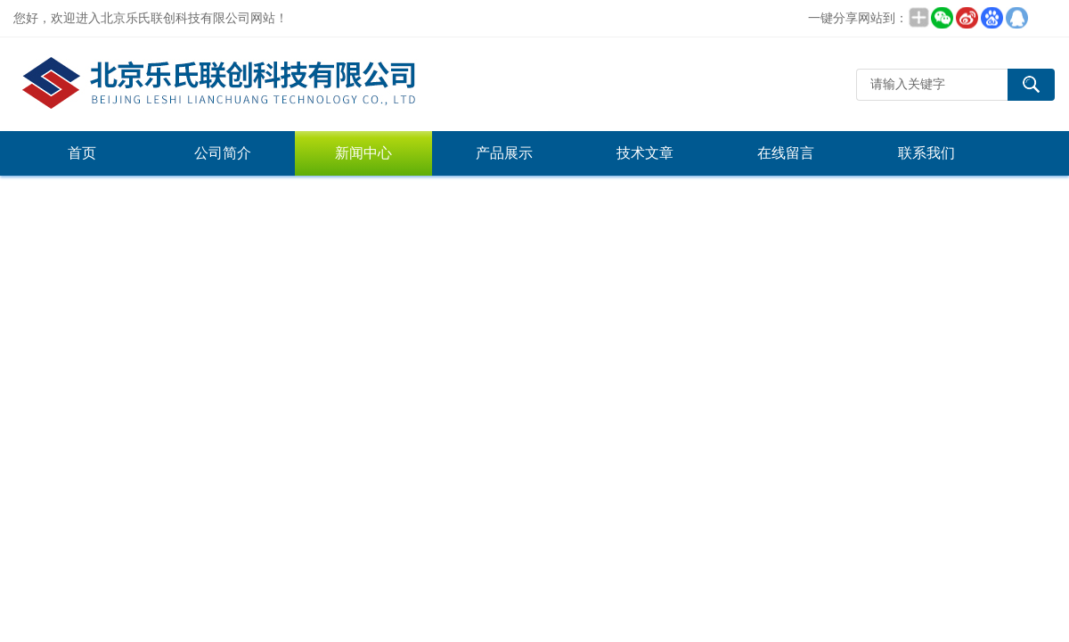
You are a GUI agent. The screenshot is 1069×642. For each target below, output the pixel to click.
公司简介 (222, 152)
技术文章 (644, 152)
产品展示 (504, 152)
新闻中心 (363, 152)
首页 (82, 152)
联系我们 (926, 152)
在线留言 (785, 152)
